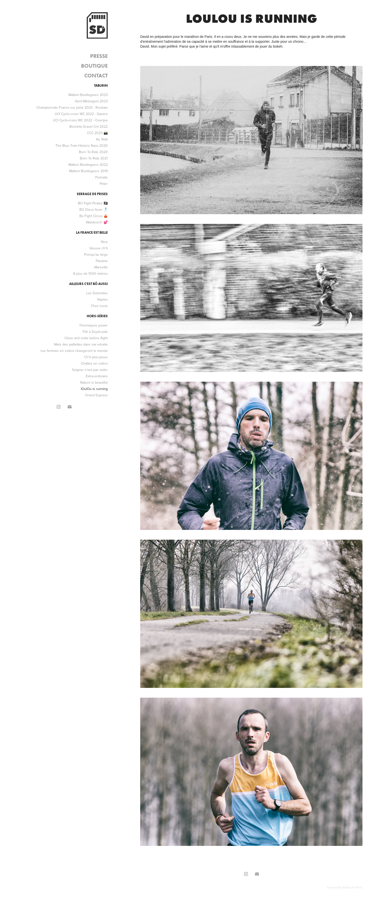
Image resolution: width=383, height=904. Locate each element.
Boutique (94, 66)
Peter (104, 183)
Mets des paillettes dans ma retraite (81, 344)
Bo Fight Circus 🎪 (93, 215)
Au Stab (102, 139)
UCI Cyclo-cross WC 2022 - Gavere (81, 113)
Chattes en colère (94, 363)
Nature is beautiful (94, 382)
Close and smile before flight (86, 338)
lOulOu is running (94, 388)
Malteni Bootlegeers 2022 (88, 164)
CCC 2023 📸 (97, 132)
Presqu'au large (96, 254)
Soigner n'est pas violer (90, 369)
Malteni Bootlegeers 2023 (88, 94)
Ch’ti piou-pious (96, 357)
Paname (102, 260)
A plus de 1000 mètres (90, 273)
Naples (102, 299)
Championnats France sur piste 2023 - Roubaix (72, 107)
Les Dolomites (97, 293)
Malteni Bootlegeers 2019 (88, 170)
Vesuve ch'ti (98, 248)
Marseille (101, 267)
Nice (104, 241)
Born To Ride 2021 (94, 158)
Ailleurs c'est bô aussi (88, 284)
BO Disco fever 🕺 (93, 209)
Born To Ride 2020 (93, 151)
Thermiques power (93, 325)
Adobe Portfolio (352, 887)
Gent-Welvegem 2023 (91, 101)
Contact (96, 75)
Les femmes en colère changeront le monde (74, 350)
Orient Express (96, 395)
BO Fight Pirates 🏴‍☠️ (93, 203)
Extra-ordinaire (97, 376)
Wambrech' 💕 (97, 222)
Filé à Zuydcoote (95, 331)
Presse (99, 56)
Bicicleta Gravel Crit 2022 (88, 126)
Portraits (101, 177)
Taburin (101, 86)
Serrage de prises (92, 194)
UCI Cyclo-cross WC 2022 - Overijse (80, 120)
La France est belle (92, 233)
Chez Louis (99, 305)
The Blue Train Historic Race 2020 (81, 145)
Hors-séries (97, 316)
